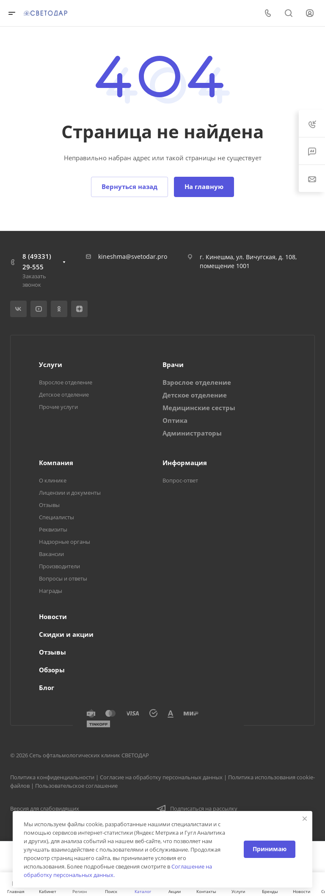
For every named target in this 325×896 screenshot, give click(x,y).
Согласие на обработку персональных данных (161, 777)
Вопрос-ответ (180, 480)
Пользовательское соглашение (76, 785)
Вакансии (51, 554)
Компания (56, 462)
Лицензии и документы (70, 492)
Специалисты (56, 517)
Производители (59, 566)
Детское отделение (64, 394)
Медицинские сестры (198, 407)
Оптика (174, 420)
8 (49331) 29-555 (36, 261)
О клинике (52, 480)
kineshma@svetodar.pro (132, 256)
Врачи (173, 364)
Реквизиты (53, 529)
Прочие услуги (58, 407)
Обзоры (52, 670)
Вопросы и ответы (63, 578)
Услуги (50, 364)
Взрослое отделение (65, 382)
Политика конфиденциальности (52, 777)
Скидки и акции (66, 634)
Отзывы (49, 505)
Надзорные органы (64, 541)
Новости (53, 616)
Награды (50, 591)
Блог (46, 687)
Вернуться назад (129, 186)
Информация (184, 462)
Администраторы (192, 433)
